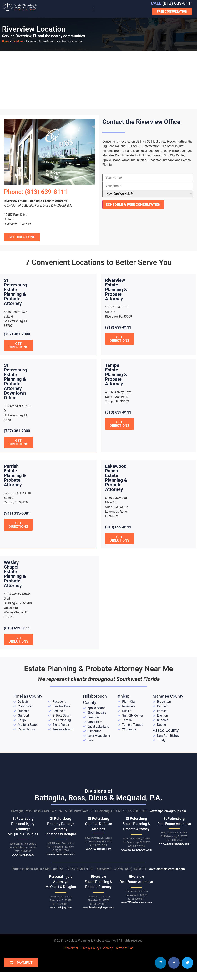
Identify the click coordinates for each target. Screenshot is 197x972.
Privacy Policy (89, 947)
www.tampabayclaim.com (60, 853)
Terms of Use (124, 947)
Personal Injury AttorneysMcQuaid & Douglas (60, 881)
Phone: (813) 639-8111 (36, 191)
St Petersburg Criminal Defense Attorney (98, 823)
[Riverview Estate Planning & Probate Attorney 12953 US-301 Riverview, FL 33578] (98, 80)
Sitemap (107, 947)
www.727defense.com (98, 848)
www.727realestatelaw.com (174, 843)
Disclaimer (71, 947)
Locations (17, 41)
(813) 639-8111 (172, 3)
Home (5, 41)
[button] (93, 9)
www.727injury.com (23, 854)
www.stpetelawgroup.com (168, 810)
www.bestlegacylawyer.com (136, 849)
